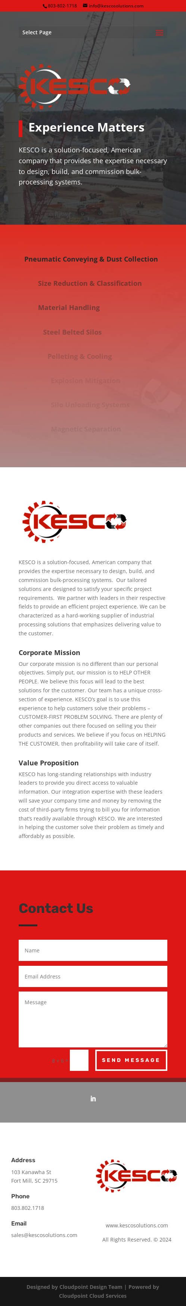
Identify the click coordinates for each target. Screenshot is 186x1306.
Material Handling (80, 307)
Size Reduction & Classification (101, 283)
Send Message (131, 1060)
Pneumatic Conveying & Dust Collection (97, 258)
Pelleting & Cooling (85, 356)
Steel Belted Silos (81, 332)
